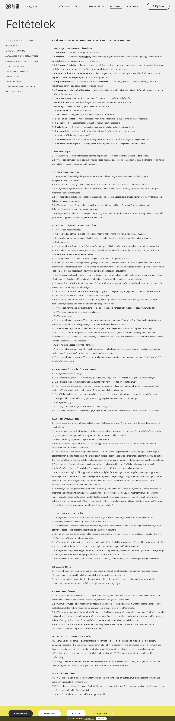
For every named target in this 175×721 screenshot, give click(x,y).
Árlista (79, 6)
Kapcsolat (133, 6)
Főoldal (64, 6)
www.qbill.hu (85, 56)
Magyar (32, 6)
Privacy (76, 713)
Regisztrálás (96, 6)
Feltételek (116, 6)
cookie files (89, 718)
